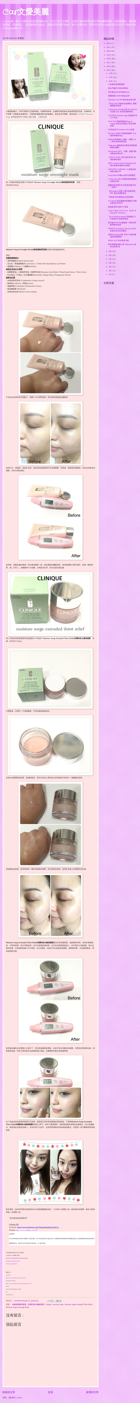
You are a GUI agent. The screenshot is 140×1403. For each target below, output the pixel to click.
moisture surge (58, 1304)
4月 (110, 271)
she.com (10, 1263)
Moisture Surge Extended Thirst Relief (79, 1304)
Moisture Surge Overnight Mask (17, 1307)
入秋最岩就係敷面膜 (116, 84)
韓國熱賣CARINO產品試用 (119, 96)
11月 (111, 77)
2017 (108, 63)
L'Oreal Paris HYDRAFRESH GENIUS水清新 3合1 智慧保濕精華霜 (122, 111)
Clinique (48, 1304)
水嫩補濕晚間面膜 (19, 1304)
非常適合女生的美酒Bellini (118, 92)
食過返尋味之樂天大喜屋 (118, 207)
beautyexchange (23, 1258)
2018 (108, 59)
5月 (110, 267)
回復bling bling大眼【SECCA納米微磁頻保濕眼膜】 (122, 236)
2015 (108, 70)
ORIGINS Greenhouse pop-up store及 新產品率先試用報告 (122, 230)
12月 (111, 73)
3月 (110, 274)
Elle (7, 1263)
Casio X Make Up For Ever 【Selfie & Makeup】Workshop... (122, 212)
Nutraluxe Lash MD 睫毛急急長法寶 (122, 100)
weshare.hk (13, 1261)
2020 (108, 51)
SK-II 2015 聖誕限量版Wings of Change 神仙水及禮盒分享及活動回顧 (122, 123)
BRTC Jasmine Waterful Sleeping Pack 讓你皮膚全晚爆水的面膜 (122, 164)
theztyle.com (9, 1258)
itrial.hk (18, 1261)
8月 (110, 255)
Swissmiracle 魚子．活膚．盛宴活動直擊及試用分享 (122, 152)
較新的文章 (9, 1392)
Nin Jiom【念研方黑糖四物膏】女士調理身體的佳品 (122, 134)
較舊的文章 (92, 1392)
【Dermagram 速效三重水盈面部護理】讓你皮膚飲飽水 (121, 192)
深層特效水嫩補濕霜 (36, 1304)
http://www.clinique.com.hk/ (27, 1230)
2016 (108, 66)
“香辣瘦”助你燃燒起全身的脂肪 (120, 197)
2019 (108, 55)
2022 (108, 43)
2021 (108, 47)
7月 (110, 259)
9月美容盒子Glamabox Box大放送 (121, 130)
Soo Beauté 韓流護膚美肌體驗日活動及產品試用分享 (122, 202)
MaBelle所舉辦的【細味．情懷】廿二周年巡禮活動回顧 (122, 140)
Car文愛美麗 (26, 12)
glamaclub (14, 1263)
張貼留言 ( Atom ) (15, 1398)
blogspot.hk (16, 1258)
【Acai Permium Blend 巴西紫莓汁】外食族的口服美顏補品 (122, 218)
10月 (111, 81)
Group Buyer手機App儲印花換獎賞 (121, 175)
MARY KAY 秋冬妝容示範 (118, 240)
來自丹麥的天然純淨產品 (118, 88)
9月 (110, 251)
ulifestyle (8, 1261)
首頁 (50, 1392)
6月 (110, 263)
